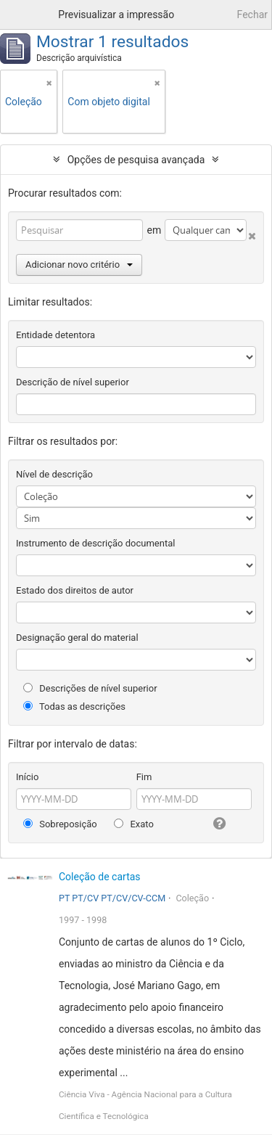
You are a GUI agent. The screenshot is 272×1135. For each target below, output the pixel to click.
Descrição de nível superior (72, 382)
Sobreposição (60, 824)
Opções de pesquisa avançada (136, 159)
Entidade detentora (55, 334)
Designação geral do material (77, 637)
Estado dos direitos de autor (74, 590)
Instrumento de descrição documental (95, 543)
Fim (144, 776)
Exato (134, 824)
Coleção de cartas (100, 876)
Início (27, 776)
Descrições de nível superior (90, 688)
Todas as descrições (74, 706)
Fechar (252, 14)
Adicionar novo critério (79, 264)
